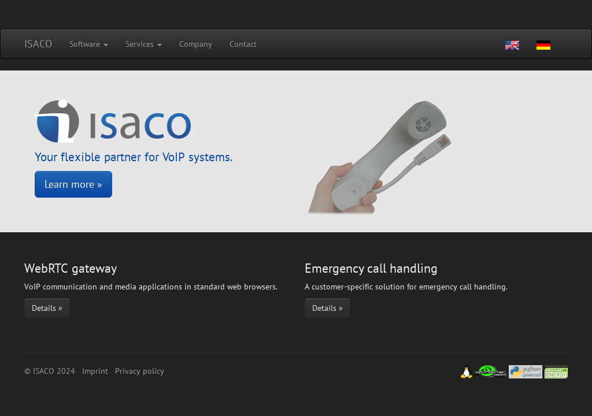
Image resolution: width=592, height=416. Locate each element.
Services (143, 44)
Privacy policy (139, 371)
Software (88, 44)
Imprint (95, 371)
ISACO (38, 43)
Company (195, 44)
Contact (243, 44)
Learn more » (73, 184)
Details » (47, 308)
